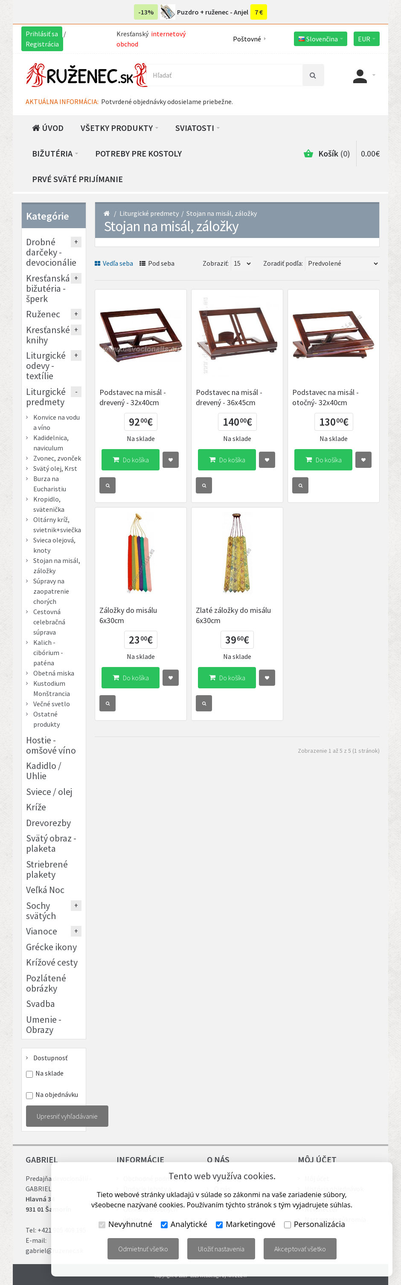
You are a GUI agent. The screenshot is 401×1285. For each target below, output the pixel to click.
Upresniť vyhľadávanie (67, 1116)
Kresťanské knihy (48, 335)
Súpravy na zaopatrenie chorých (51, 591)
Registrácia (42, 44)
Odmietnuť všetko (143, 1248)
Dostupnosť (50, 1057)
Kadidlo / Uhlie (43, 771)
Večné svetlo (51, 703)
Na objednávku (56, 1094)
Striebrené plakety (47, 869)
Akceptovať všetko (300, 1248)
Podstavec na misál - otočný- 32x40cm (325, 397)
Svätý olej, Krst (55, 468)
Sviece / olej (49, 792)
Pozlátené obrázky (46, 983)
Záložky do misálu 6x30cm (128, 615)
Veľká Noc (45, 890)
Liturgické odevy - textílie (46, 365)
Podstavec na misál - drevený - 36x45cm (229, 397)
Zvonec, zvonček (57, 458)
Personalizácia (314, 1224)
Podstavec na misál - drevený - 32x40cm (132, 397)
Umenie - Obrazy (43, 1024)
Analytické (184, 1224)
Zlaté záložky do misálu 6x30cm (233, 615)
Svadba (40, 1003)
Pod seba (156, 263)
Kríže (36, 807)
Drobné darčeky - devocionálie (51, 252)
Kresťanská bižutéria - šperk (48, 288)
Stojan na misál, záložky (221, 213)
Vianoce (41, 931)
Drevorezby (48, 823)
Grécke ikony (51, 947)
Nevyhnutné (125, 1224)
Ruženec (43, 314)
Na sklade (49, 1073)
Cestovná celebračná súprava (49, 621)
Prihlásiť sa (42, 33)
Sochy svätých (41, 910)
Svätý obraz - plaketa (51, 843)
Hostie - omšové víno (51, 745)
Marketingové (246, 1224)
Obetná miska (53, 673)
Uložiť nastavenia (221, 1248)
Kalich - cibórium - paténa (48, 652)
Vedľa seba (114, 263)
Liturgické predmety (149, 213)
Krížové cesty (52, 962)
